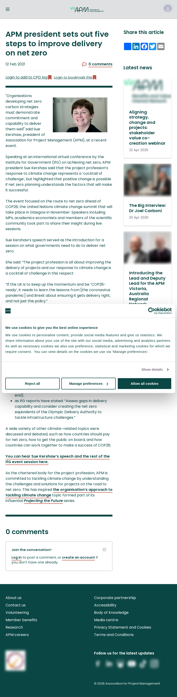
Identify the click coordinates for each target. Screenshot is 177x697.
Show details (152, 369)
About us (13, 597)
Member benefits (21, 620)
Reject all (32, 383)
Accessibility (105, 605)
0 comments (97, 64)
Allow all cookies (145, 383)
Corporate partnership (115, 597)
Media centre (106, 620)
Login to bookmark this (75, 77)
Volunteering (17, 612)
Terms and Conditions (114, 634)
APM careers (17, 634)
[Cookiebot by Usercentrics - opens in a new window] (151, 310)
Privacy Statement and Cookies (122, 627)
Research (14, 627)
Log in (17, 557)
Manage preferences (88, 383)
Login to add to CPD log (29, 77)
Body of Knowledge (111, 612)
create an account (78, 557)
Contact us (16, 605)
